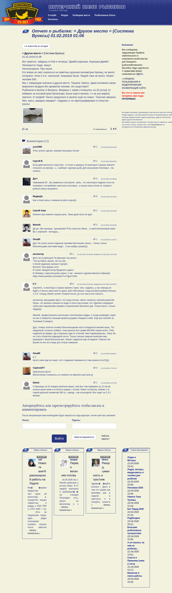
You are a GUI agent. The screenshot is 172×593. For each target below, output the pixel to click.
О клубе (52, 15)
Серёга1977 (39, 368)
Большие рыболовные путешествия (134, 530)
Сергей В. (38, 161)
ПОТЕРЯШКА (129, 99)
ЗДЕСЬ (139, 74)
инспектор (38, 254)
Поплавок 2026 (135, 487)
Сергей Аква (39, 210)
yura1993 (37, 147)
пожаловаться (100, 129)
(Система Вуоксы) (43, 53)
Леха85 (36, 239)
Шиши (36, 382)
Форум (64, 15)
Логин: (25, 420)
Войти (59, 438)
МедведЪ (38, 196)
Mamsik (37, 225)
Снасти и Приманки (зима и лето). (135, 560)
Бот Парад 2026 (135, 509)
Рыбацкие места (81, 15)
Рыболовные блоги (105, 15)
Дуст (35, 178)
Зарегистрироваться (84, 437)
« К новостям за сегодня (36, 46)
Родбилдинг (133, 518)
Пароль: (76, 420)
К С (113, 129)
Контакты (53, 19)
